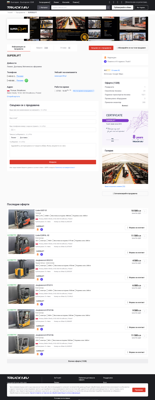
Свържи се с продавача (101, 48)
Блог (105, 382)
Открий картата (13, 96)
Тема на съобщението (21, 134)
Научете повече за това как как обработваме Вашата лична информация (55, 393)
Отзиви (65, 48)
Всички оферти (77, 361)
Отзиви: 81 (116, 70)
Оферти (45, 47)
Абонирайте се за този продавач (131, 48)
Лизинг (56, 2)
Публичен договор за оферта (87, 379)
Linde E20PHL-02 (42, 235)
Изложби (65, 2)
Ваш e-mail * (14, 118)
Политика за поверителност (65, 167)
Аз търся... (141, 7)
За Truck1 (57, 378)
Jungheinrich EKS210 (44, 260)
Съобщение (17, 142)
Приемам (139, 390)
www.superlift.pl (60, 76)
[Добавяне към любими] (145, 211)
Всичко (125, 106)
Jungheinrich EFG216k (44, 310)
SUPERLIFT (40, 226)
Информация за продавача (21, 47)
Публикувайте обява (122, 7)
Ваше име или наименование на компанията (28, 110)
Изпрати (52, 162)
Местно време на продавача (83, 91)
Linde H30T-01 (41, 210)
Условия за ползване (62, 398)
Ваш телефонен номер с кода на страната (28, 126)
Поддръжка (108, 378)
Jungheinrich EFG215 (44, 285)
